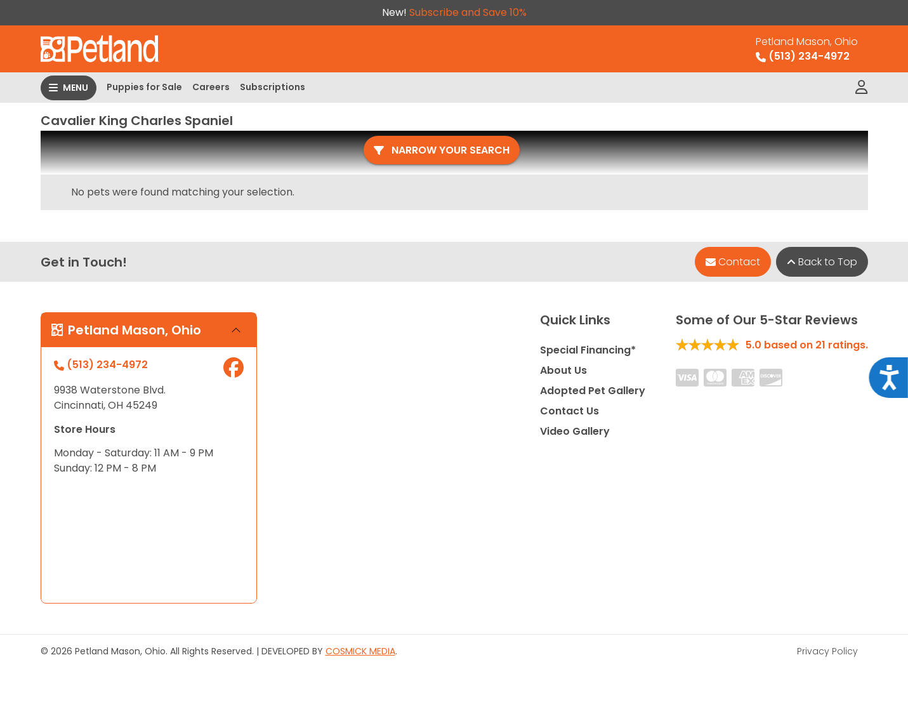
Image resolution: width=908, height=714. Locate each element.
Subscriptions (272, 87)
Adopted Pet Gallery (592, 390)
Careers (211, 87)
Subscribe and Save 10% (468, 12)
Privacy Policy (827, 651)
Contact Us (569, 411)
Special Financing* (588, 350)
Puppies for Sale (144, 87)
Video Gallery (575, 431)
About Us (563, 370)
